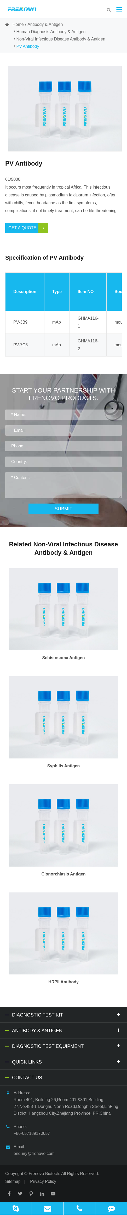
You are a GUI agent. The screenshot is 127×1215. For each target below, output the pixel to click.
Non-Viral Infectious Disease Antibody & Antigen (60, 39)
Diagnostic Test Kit (67, 1014)
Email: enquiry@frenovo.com (30, 1149)
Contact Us (27, 1077)
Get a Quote (28, 228)
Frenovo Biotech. (44, 1173)
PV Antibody (27, 46)
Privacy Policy (43, 1181)
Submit (63, 508)
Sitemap (13, 1181)
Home (18, 24)
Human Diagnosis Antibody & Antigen (50, 32)
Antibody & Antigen (45, 24)
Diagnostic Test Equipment (67, 1045)
